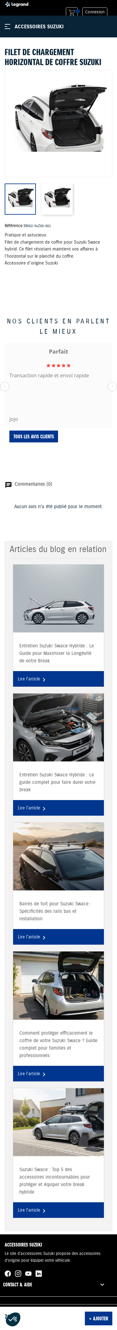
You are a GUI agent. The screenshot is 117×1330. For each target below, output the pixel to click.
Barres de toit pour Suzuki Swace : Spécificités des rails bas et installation (55, 911)
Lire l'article (33, 680)
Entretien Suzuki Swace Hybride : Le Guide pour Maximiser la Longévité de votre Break (56, 653)
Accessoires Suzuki (39, 26)
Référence (13, 226)
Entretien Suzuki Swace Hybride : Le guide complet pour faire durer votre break (57, 782)
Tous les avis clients (33, 436)
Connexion (95, 12)
